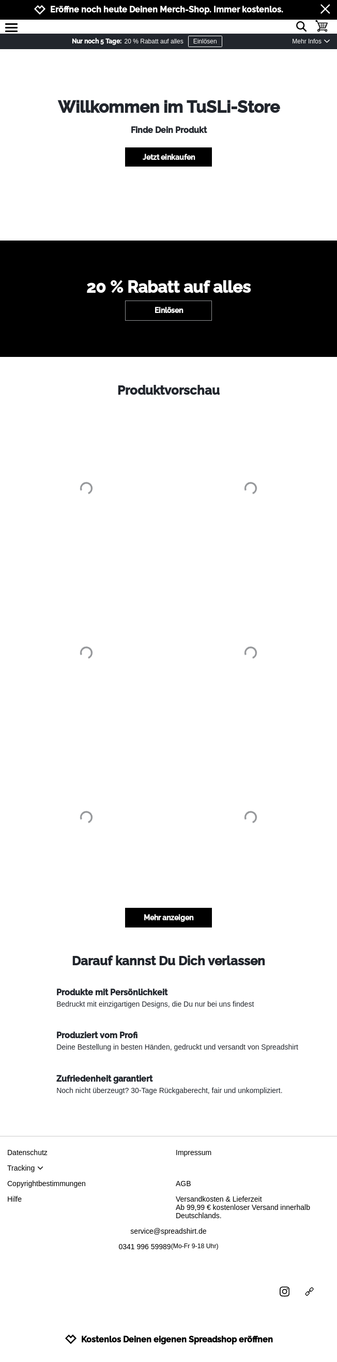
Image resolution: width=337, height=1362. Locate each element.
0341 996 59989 (168, 1247)
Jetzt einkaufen (169, 157)
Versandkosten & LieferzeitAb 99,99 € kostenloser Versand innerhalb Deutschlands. (243, 1207)
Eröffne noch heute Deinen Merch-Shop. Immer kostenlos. (166, 9)
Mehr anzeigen (168, 918)
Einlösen (205, 41)
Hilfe (14, 1199)
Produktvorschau (168, 390)
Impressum (193, 1152)
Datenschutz (27, 1152)
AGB (183, 1183)
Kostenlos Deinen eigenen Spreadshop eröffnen (169, 1339)
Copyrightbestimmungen (46, 1183)
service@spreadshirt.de (168, 1231)
